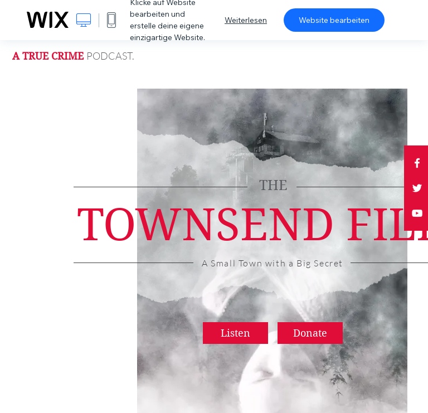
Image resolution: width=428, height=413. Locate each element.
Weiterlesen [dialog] (246, 20)
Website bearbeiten (334, 20)
